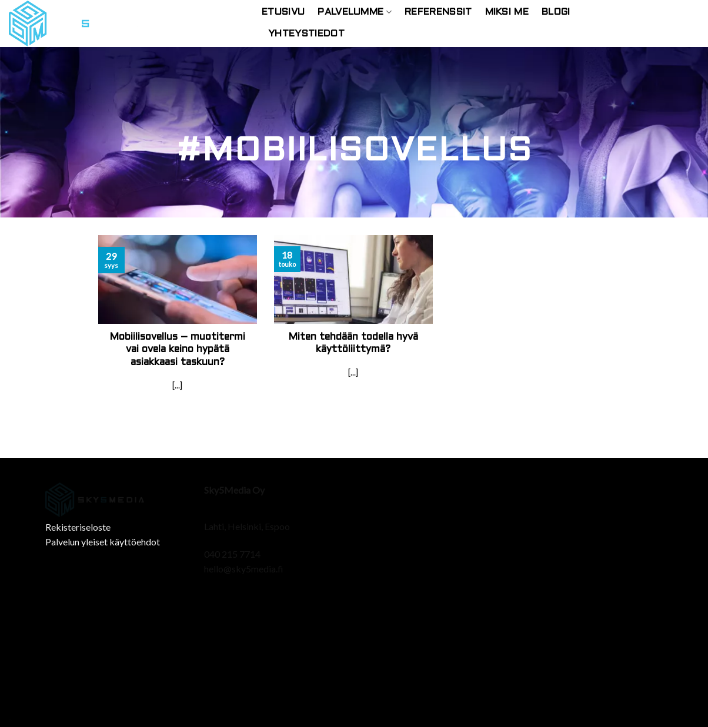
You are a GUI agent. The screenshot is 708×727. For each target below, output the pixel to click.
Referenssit (438, 12)
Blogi (556, 12)
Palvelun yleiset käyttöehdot (102, 541)
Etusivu (283, 12)
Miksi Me (507, 12)
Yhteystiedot (306, 33)
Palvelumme (355, 12)
